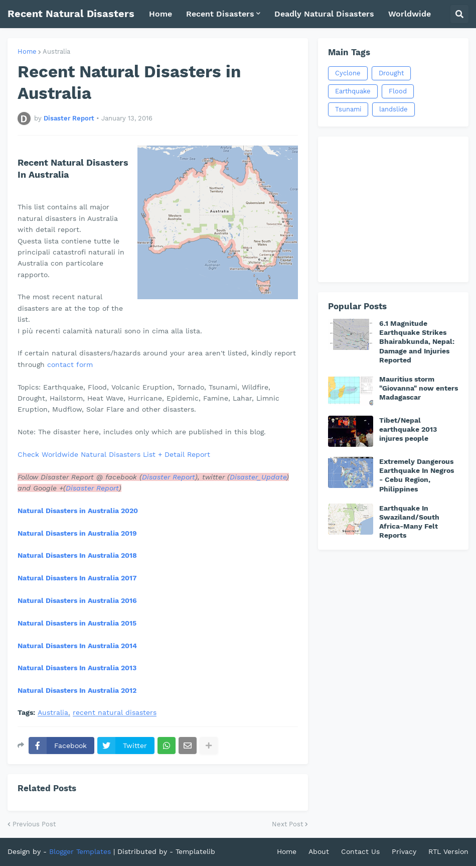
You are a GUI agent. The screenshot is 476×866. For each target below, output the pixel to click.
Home (27, 51)
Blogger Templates (80, 851)
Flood (398, 91)
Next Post (287, 824)
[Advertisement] (393, 209)
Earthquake (353, 91)
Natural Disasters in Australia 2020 (78, 511)
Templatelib (195, 851)
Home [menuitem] (160, 14)
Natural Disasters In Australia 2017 (77, 578)
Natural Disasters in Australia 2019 (77, 533)
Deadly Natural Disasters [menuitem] (324, 14)
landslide (393, 109)
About (318, 851)
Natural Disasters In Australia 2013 (77, 668)
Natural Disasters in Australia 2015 (77, 623)
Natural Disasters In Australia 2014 (77, 646)
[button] (459, 14)
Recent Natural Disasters (71, 14)
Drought (391, 73)
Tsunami (348, 109)
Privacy (404, 851)
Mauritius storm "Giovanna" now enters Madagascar (418, 388)
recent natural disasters (114, 712)
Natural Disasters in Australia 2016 (77, 600)
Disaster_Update (258, 477)
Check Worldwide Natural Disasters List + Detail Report (114, 454)
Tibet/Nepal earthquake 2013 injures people (408, 429)
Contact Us (360, 851)
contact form (70, 364)
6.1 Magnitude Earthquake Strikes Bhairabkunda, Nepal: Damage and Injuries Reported (416, 341)
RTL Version (448, 851)
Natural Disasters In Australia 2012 (77, 690)
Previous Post (34, 824)
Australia (56, 51)
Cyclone (348, 73)
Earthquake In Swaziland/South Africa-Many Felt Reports (409, 522)
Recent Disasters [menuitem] (220, 14)
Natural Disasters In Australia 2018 (77, 555)
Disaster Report (168, 477)
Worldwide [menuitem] (409, 14)
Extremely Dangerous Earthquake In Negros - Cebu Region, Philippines (416, 475)
